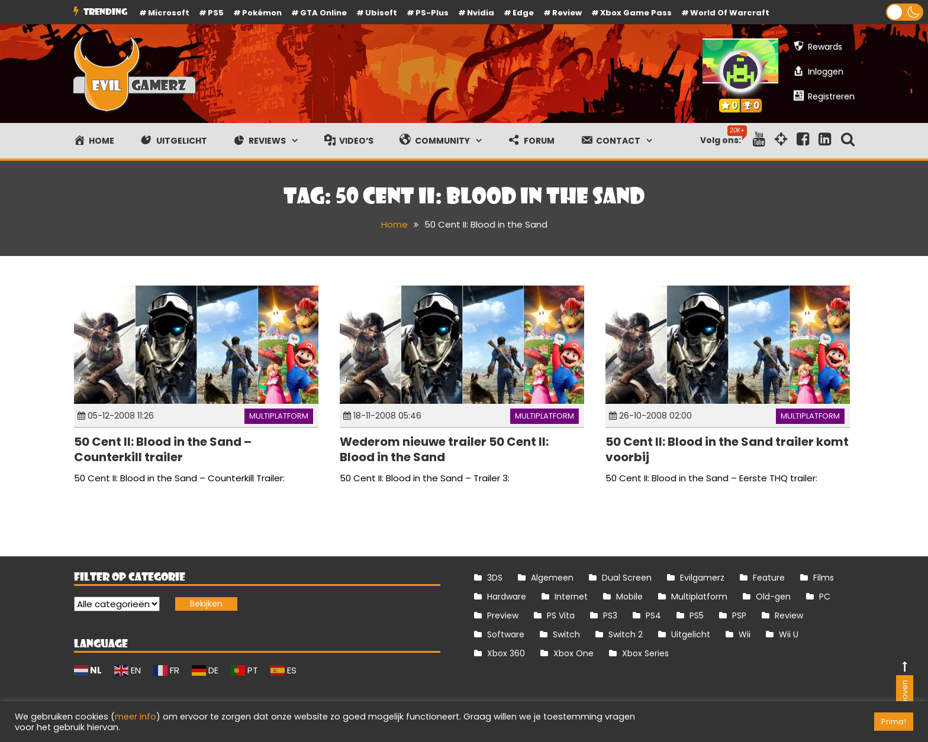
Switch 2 (625, 634)
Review (789, 615)
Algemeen (552, 578)
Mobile (629, 596)
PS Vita (561, 615)
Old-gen (773, 596)
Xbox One (573, 653)
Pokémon (262, 12)
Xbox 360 (506, 653)
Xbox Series (645, 653)
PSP (739, 615)
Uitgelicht (690, 634)
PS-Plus (432, 12)
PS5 (216, 12)
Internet (571, 596)
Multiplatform (278, 416)
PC (824, 596)
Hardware (506, 596)
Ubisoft (381, 12)
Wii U (788, 634)
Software (505, 634)
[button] (904, 12)
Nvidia (480, 12)
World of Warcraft (729, 12)
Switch (566, 634)
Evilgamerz (702, 578)
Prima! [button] (893, 721)
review (567, 12)
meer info (135, 716)
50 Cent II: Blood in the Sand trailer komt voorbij (727, 449)
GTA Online (323, 12)
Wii (744, 634)
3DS (494, 578)
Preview (502, 615)
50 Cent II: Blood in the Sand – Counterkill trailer (163, 449)
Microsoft (168, 12)
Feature (769, 578)
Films (823, 578)
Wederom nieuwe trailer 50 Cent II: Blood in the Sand (444, 449)
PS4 (653, 615)
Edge (523, 12)
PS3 (610, 615)
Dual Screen (627, 578)
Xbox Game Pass (636, 12)
